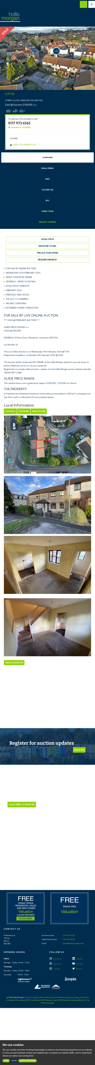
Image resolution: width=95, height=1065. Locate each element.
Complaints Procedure (15, 1000)
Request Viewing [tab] (47, 222)
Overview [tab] (47, 157)
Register (79, 750)
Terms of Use (30, 997)
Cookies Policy (43, 997)
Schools (10, 411)
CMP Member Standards (68, 1000)
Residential (55, 959)
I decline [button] (14, 1060)
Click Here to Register (22, 804)
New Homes (55, 964)
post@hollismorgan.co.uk (73, 943)
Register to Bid (47, 246)
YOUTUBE (77, 964)
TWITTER (77, 969)
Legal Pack (47, 239)
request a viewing (21, 127)
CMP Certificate (32, 1000)
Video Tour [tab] (47, 211)
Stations (24, 411)
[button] (7, 58)
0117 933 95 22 (69, 939)
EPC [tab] (47, 200)
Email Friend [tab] (47, 168)
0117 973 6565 (19, 123)
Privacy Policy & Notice (78, 997)
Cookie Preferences (58, 997)
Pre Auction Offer (47, 253)
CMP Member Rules (48, 1000)
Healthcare (38, 411)
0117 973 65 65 (69, 935)
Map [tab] (47, 179)
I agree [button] (6, 1060)
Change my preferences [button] (28, 1060)
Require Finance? (47, 259)
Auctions (54, 969)
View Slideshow (14, 662)
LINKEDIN (77, 959)
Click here (47, 866)
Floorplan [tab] (47, 190)
